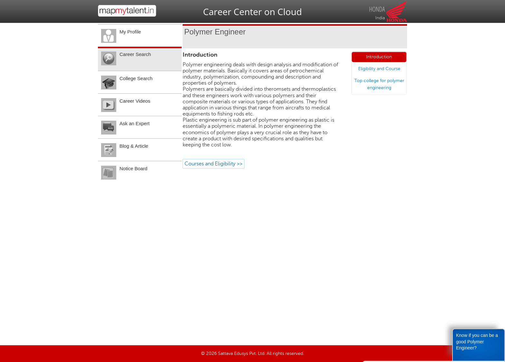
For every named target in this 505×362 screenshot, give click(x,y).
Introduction (379, 56)
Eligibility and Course (379, 68)
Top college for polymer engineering (379, 84)
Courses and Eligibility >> (214, 164)
